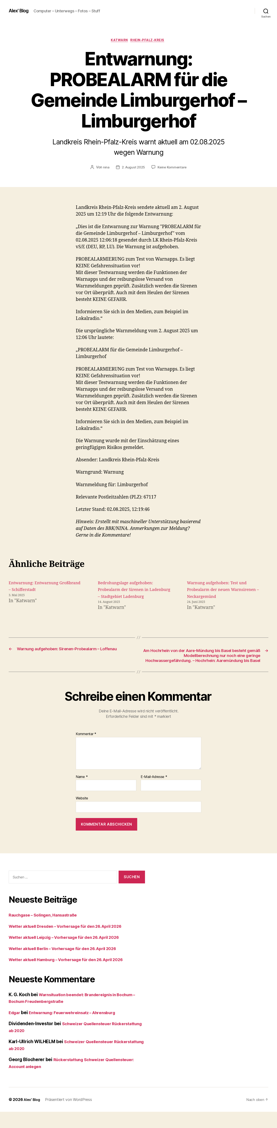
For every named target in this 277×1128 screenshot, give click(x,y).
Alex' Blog (20, 10)
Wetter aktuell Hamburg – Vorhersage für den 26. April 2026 (74, 975)
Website (82, 814)
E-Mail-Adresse (154, 793)
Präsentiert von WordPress (70, 1115)
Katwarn (119, 41)
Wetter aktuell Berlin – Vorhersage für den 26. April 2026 (70, 964)
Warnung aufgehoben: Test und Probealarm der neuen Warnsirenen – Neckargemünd (221, 590)
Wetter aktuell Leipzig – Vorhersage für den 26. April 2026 (72, 953)
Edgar (15, 1028)
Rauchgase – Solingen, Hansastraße (47, 931)
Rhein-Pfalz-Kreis (149, 41)
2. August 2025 (133, 168)
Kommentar (86, 750)
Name (82, 793)
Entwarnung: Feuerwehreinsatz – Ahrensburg (79, 1028)
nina (105, 168)
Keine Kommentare (173, 168)
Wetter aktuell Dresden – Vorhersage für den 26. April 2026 (73, 942)
